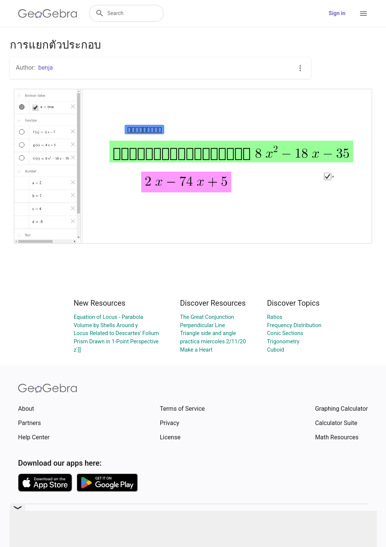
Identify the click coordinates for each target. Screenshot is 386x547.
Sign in (337, 13)
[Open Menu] (363, 13)
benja (45, 67)
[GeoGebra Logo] (47, 13)
